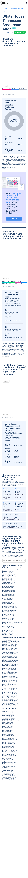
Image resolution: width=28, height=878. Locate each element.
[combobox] (14, 561)
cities (19, 547)
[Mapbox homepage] (6, 86)
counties (4, 548)
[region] (14, 68)
